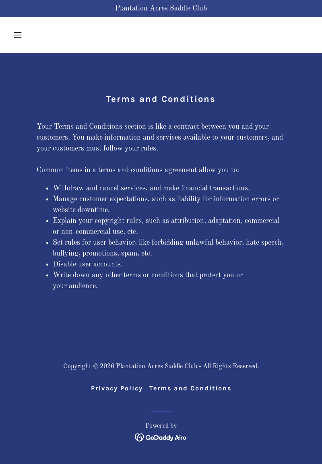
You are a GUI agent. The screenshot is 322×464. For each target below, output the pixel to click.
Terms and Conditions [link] (190, 388)
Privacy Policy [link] (117, 388)
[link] (161, 437)
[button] (32, 35)
